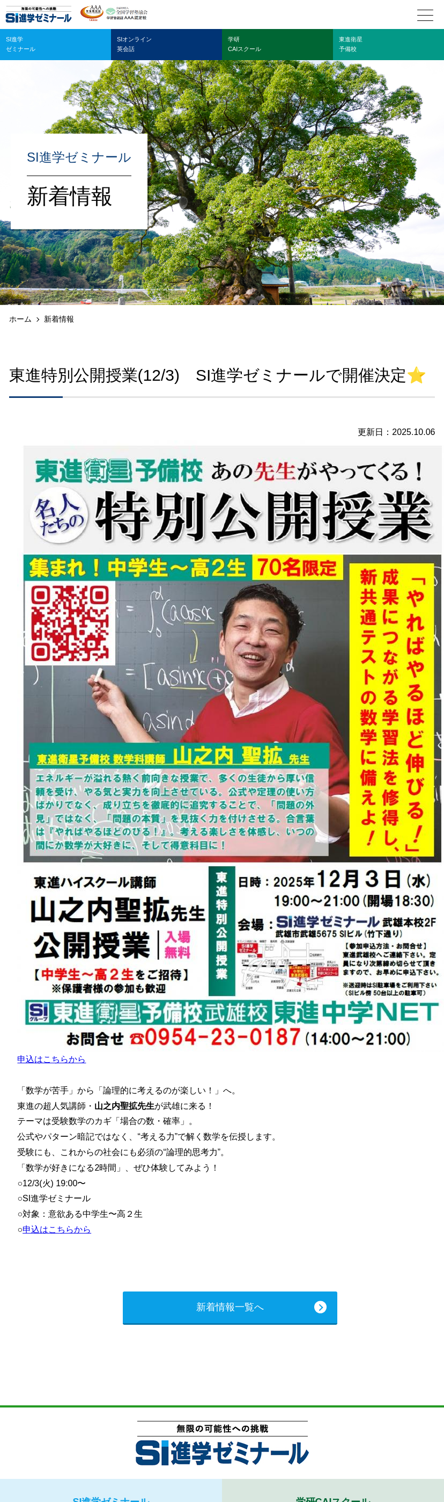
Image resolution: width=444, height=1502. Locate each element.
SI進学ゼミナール (20, 44)
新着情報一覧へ (230, 1307)
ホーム (20, 319)
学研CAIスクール (244, 44)
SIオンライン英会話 (134, 44)
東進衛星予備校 (350, 44)
